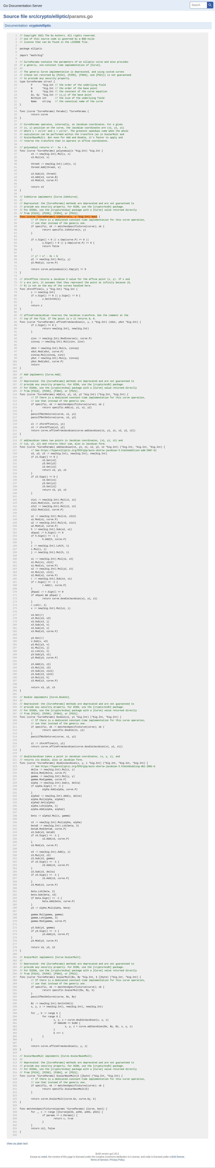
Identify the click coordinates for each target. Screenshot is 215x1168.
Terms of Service (99, 1159)
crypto (44, 16)
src (32, 16)
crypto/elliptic (40, 25)
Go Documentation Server (22, 6)
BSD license (177, 1156)
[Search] (198, 5)
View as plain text (17, 1143)
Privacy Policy (117, 1159)
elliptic (60, 16)
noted (44, 1156)
